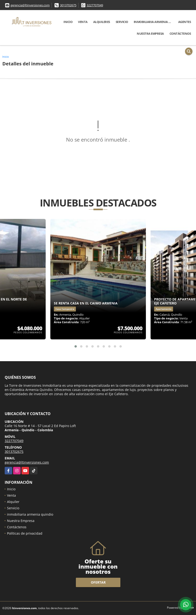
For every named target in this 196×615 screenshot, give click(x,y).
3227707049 (95, 5)
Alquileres (101, 22)
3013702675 (68, 5)
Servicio (122, 22)
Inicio (67, 22)
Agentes (184, 22)
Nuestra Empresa (150, 33)
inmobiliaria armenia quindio (154, 22)
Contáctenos (180, 33)
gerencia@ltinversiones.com (30, 5)
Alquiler (13, 501)
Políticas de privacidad (24, 533)
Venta (83, 22)
